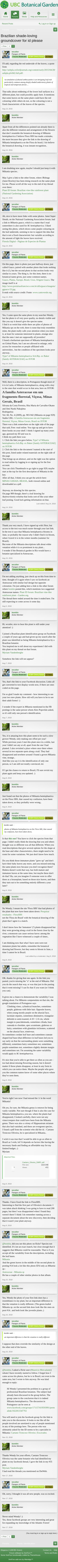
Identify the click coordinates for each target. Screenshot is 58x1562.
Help (55, 1550)
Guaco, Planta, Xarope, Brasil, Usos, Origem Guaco (26, 280)
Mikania (6, 1259)
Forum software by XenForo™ (20, 1553)
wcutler (15, 52)
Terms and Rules (50, 1553)
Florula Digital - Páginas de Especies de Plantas (24, 241)
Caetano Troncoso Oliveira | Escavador (28, 1432)
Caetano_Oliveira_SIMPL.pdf (33, 1162)
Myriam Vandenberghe (12, 652)
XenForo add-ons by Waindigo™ (21, 1559)
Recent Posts (7, 24)
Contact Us (47, 1550)
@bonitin (6, 1243)
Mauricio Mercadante (41, 1370)
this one (12, 838)
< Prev (4, 46)
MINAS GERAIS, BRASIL (15, 481)
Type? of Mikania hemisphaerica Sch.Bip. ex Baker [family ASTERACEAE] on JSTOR (29, 443)
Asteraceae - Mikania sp (13, 1272)
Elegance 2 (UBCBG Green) (11, 1550)
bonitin (15, 115)
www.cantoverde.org (42, 292)
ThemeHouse (35, 1555)
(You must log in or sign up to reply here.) (41, 1533)
